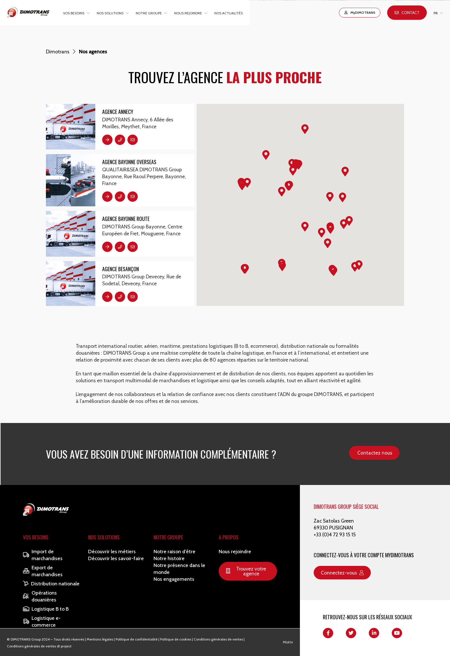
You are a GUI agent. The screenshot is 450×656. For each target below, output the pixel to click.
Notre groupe (149, 13)
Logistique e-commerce (42, 621)
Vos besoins (73, 13)
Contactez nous (374, 453)
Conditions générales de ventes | (219, 639)
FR (436, 13)
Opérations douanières (40, 596)
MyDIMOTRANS (359, 12)
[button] (343, 224)
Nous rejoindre (188, 13)
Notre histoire (169, 558)
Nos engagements (174, 579)
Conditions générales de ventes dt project (39, 646)
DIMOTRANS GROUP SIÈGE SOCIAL (346, 506)
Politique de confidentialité (137, 639)
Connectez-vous (342, 573)
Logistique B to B (46, 609)
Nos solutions (110, 13)
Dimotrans (57, 51)
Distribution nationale (51, 584)
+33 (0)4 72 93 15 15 (335, 534)
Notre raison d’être (174, 551)
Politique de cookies (175, 639)
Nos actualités (228, 13)
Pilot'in (288, 642)
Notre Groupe (168, 537)
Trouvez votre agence (246, 571)
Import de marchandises (43, 554)
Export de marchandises (43, 570)
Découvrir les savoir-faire (116, 558)
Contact (407, 12)
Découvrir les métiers (112, 551)
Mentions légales (100, 639)
